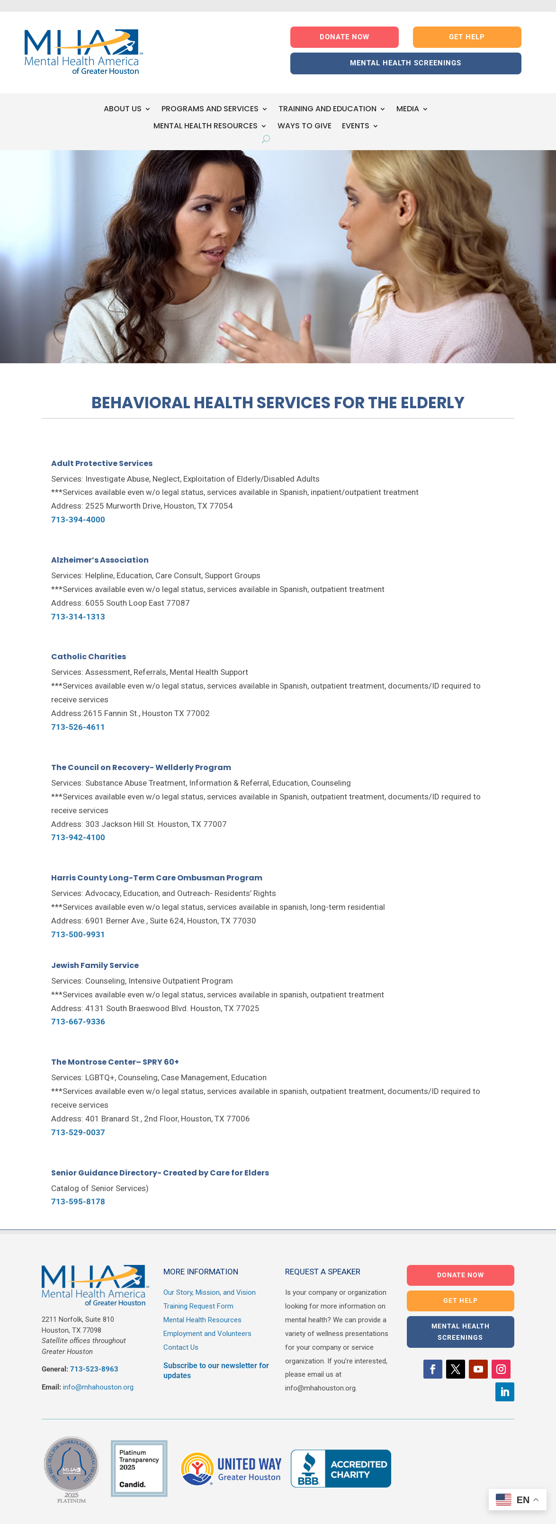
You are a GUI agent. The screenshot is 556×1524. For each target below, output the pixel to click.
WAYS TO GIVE (305, 126)
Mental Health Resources (202, 1320)
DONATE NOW (344, 37)
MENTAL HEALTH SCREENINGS (405, 63)
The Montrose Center (93, 1062)
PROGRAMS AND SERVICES (210, 109)
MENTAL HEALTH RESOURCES (205, 126)
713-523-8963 (94, 1369)
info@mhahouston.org (98, 1387)
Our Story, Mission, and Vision (209, 1292)
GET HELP (467, 37)
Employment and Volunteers (207, 1333)
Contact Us (180, 1347)
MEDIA (407, 109)
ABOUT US (123, 109)
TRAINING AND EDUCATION (327, 109)
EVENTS (355, 126)
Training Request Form (198, 1306)
